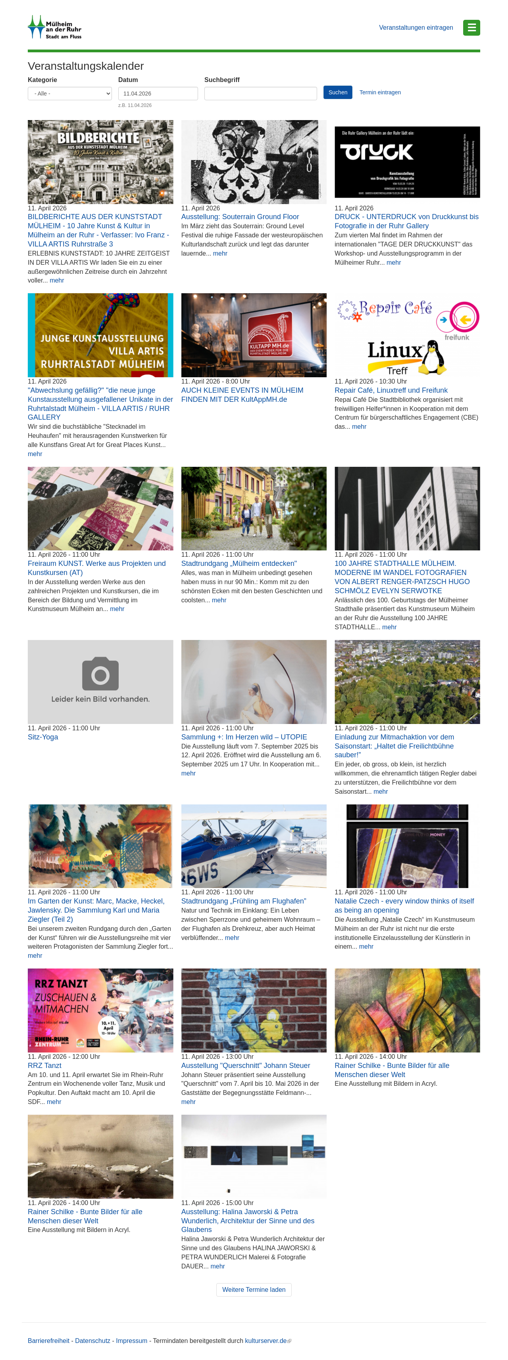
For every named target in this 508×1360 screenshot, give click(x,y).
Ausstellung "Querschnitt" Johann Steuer (245, 1066)
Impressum (131, 1340)
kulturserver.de (268, 1340)
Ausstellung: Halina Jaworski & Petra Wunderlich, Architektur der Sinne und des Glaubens (248, 1221)
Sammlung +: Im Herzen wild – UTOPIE (244, 737)
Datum (128, 79)
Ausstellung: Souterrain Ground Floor (240, 217)
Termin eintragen (380, 92)
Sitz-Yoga (43, 737)
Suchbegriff (222, 79)
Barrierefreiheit (48, 1340)
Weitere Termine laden (254, 1289)
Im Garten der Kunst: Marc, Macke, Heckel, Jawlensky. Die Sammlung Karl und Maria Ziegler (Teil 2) (96, 910)
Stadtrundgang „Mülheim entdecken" (239, 563)
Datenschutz (92, 1340)
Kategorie (42, 79)
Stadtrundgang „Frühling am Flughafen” (243, 901)
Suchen (338, 92)
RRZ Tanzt (45, 1066)
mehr (57, 280)
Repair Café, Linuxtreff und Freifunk (391, 390)
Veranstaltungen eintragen (416, 27)
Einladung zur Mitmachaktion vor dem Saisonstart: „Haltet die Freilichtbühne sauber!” (394, 746)
